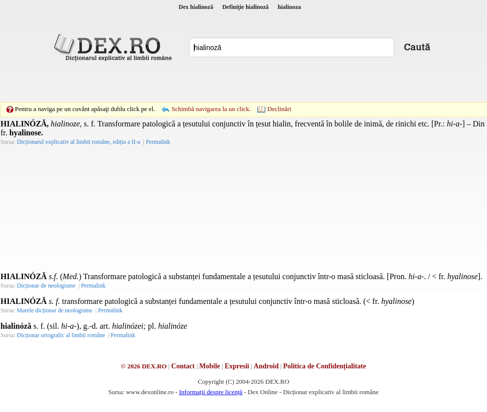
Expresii (237, 366)
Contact (182, 366)
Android (266, 366)
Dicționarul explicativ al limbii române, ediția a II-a (78, 141)
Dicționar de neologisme (46, 285)
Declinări (279, 109)
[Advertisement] (175, 81)
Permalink (158, 141)
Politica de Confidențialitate (324, 366)
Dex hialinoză (196, 6)
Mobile (209, 366)
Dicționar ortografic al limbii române (61, 335)
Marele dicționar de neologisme (54, 310)
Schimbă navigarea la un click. (211, 109)
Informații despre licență (211, 392)
